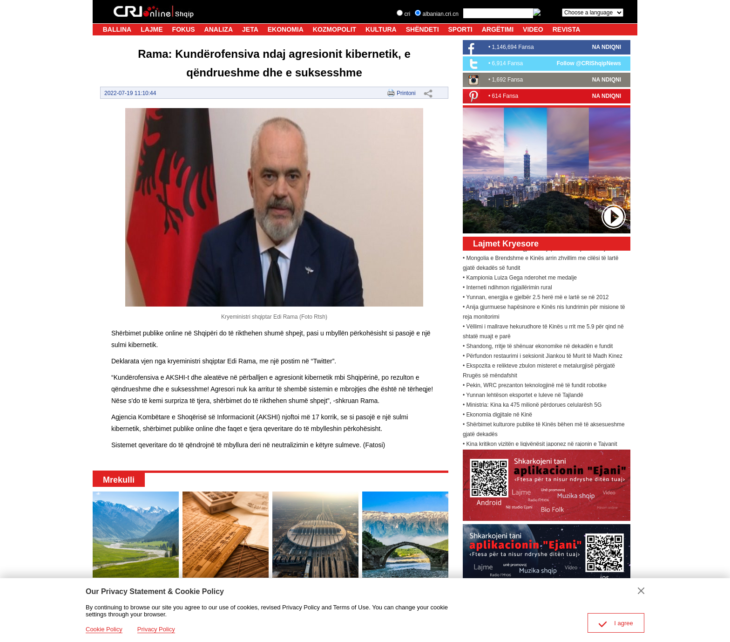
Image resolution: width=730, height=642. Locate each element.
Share (428, 93)
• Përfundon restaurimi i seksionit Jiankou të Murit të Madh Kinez (542, 357)
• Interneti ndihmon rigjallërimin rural (507, 289)
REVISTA (567, 29)
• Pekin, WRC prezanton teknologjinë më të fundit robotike (535, 386)
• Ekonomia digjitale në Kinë (497, 416)
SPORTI (460, 29)
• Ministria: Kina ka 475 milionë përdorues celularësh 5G (532, 406)
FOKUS (183, 29)
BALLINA (117, 29)
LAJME (151, 29)
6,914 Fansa (507, 63)
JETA (250, 29)
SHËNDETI (422, 29)
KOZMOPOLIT (334, 29)
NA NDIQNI (606, 47)
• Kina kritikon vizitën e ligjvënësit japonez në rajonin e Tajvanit (540, 445)
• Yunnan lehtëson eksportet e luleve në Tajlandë (523, 396)
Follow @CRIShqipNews (589, 63)
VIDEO (533, 29)
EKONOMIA (286, 29)
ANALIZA (218, 29)
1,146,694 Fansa (513, 47)
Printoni (406, 93)
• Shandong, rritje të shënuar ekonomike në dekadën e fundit (538, 347)
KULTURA (381, 29)
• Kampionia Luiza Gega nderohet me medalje (520, 279)
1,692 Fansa (507, 79)
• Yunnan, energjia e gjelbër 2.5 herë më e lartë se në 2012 (536, 298)
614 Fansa (505, 96)
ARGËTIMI (498, 29)
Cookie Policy (104, 629)
